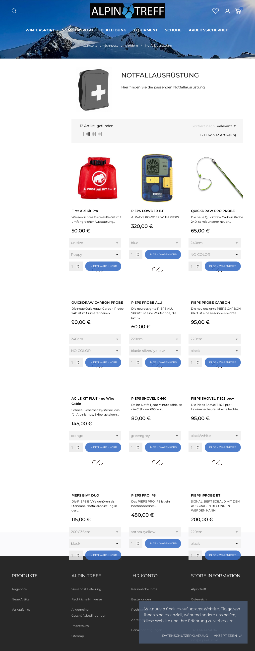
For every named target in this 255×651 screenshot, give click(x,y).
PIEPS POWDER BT (147, 211)
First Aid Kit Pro (84, 211)
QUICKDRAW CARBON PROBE (97, 302)
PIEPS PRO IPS (143, 495)
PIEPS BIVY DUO (85, 495)
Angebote (19, 589)
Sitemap (77, 636)
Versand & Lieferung (86, 589)
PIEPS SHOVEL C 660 (148, 398)
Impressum (80, 626)
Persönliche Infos (144, 589)
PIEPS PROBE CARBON (210, 302)
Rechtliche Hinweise (86, 599)
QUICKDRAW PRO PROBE (213, 211)
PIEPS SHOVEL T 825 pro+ (212, 398)
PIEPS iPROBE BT (205, 495)
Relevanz (226, 126)
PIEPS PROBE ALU (146, 302)
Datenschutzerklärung (185, 636)
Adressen (138, 620)
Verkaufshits (21, 609)
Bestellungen (141, 599)
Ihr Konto (144, 576)
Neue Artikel (21, 599)
